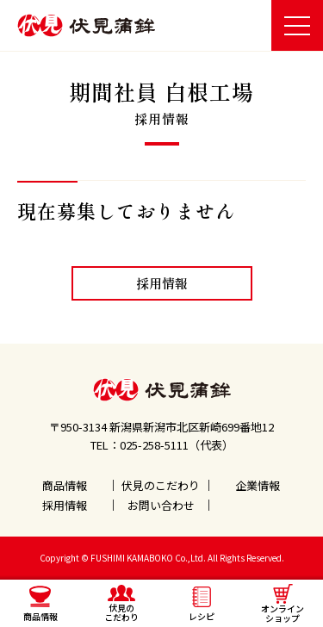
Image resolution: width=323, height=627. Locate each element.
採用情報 (162, 283)
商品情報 (64, 485)
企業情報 (257, 485)
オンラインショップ (282, 604)
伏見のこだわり (160, 485)
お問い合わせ (161, 505)
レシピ (201, 605)
